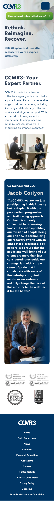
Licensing (27, 488)
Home (27, 432)
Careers (27, 466)
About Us (27, 449)
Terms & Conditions (27, 477)
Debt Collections (27, 438)
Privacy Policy (27, 483)
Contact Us (27, 460)
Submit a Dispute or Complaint (27, 494)
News (27, 443)
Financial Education (27, 455)
